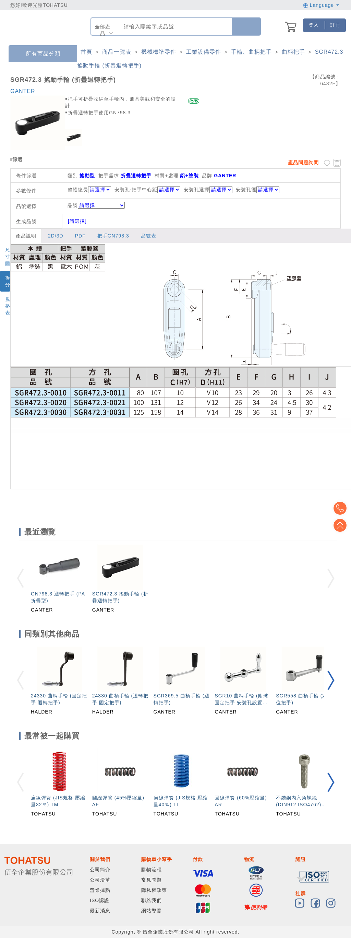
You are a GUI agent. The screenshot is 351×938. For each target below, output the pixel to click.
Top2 (341, 508)
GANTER (22, 91)
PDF (80, 236)
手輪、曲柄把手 (251, 52)
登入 (313, 25)
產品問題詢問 (303, 162)
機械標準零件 (158, 52)
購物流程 (151, 869)
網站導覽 (151, 910)
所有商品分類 (38, 54)
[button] (330, 680)
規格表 (7, 306)
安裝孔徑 (246, 189)
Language (321, 5)
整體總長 (78, 189)
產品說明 (26, 236)
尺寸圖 (7, 256)
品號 (96, 205)
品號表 (148, 236)
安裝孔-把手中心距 (136, 189)
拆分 (7, 281)
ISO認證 (99, 900)
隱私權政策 (154, 890)
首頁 (86, 52)
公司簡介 (100, 869)
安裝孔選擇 (196, 189)
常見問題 (151, 880)
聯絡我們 (151, 900)
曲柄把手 (293, 52)
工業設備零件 (203, 52)
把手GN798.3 (113, 236)
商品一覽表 (116, 52)
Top (341, 525)
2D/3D (55, 236)
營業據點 (100, 890)
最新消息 (100, 910)
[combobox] (174, 26)
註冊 (335, 25)
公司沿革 (100, 880)
